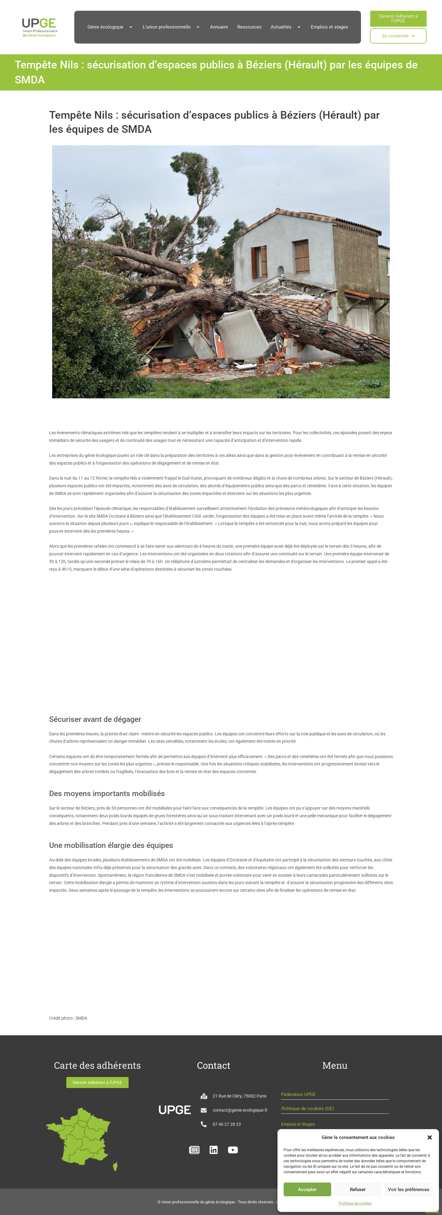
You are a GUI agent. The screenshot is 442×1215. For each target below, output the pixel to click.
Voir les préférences (408, 1189)
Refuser (358, 1189)
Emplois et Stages (298, 1124)
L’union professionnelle (172, 27)
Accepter (307, 1189)
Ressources (249, 27)
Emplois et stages (329, 27)
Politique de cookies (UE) (307, 1108)
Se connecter (398, 36)
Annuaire (219, 27)
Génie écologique (110, 27)
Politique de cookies (355, 1203)
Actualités (286, 27)
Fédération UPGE (298, 1094)
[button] (430, 1137)
